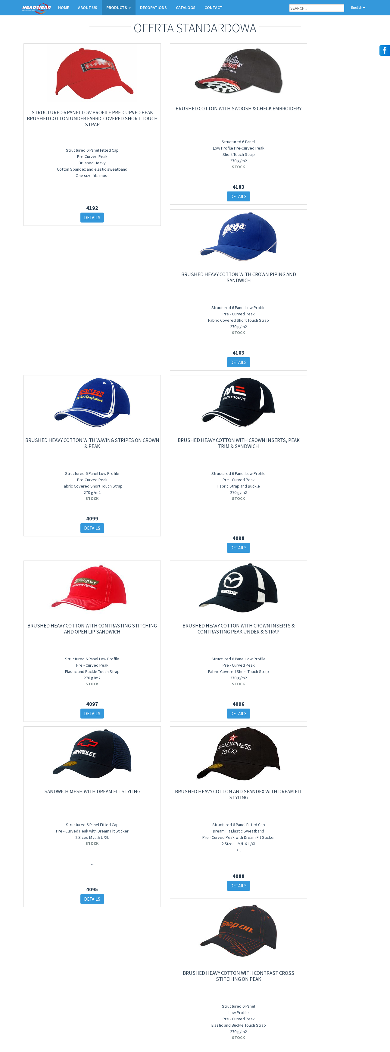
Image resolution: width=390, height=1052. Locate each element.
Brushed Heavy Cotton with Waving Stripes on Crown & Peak (327, 107)
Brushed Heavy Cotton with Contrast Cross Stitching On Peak (327, 611)
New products (152, 976)
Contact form (269, 1000)
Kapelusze (149, 1000)
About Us (265, 976)
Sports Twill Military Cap (151, 801)
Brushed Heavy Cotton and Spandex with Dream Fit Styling (327, 434)
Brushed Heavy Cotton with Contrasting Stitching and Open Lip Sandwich (239, 270)
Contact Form (34, 976)
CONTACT (213, 7)
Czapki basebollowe (157, 984)
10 (217, 932)
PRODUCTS (118, 7)
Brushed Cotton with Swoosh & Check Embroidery (151, 104)
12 (241, 932)
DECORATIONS (153, 7)
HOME (63, 7)
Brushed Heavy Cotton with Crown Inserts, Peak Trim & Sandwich (151, 270)
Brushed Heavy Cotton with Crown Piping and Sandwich (239, 104)
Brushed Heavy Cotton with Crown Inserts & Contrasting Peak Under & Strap (327, 270)
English (355, 7)
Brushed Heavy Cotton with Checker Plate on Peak (63, 804)
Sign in (92, 1017)
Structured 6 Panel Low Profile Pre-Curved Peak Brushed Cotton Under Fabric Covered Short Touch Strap (63, 114)
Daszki (146, 1008)
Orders (263, 992)
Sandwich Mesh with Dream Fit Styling (239, 431)
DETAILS (63, 216)
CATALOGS (185, 7)
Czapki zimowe (153, 992)
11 (229, 932)
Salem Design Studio (348, 1041)
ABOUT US (87, 7)
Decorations (268, 984)
